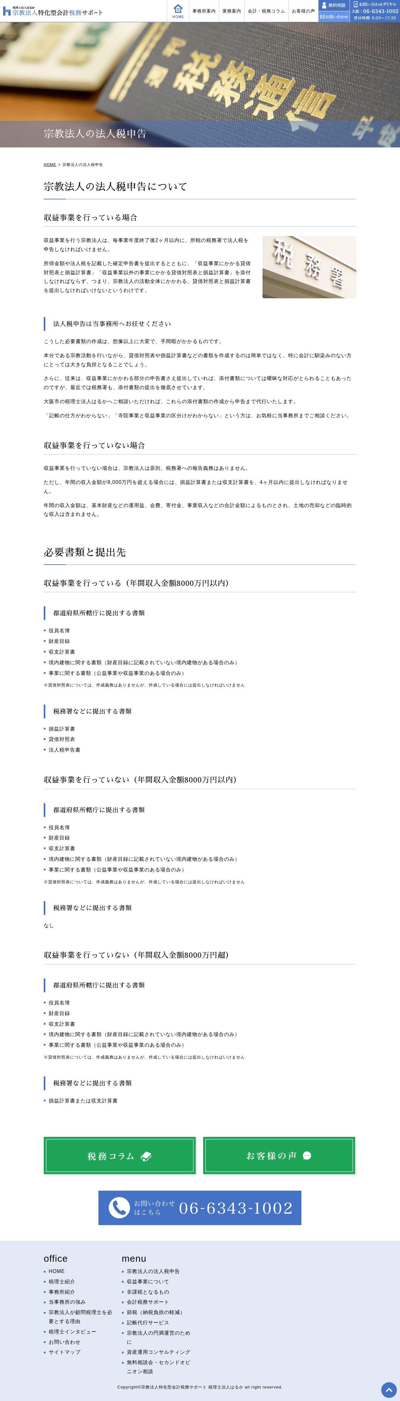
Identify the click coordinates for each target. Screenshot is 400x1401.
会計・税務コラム (266, 10)
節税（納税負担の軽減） (156, 1312)
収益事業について (148, 1281)
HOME (57, 1271)
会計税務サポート (148, 1302)
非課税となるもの (148, 1292)
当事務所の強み (67, 1302)
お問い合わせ (65, 1342)
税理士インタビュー (73, 1331)
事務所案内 (204, 10)
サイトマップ (65, 1352)
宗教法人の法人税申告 (153, 1271)
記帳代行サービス (148, 1322)
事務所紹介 (62, 1292)
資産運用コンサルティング (159, 1352)
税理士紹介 (62, 1281)
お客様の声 (303, 10)
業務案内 (231, 10)
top (389, 1390)
